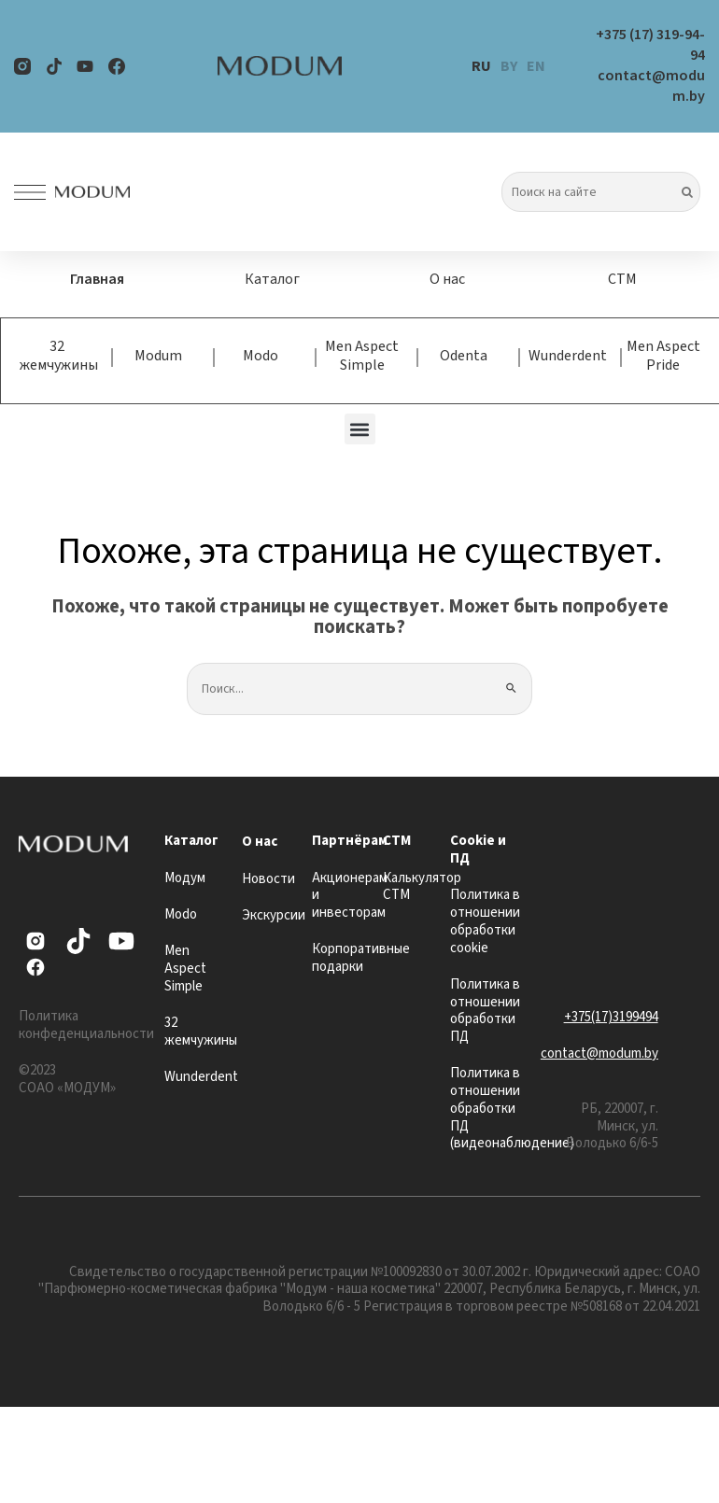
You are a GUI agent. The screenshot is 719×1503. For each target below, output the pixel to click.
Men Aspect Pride (663, 355)
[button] (360, 429)
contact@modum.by (599, 1053)
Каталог (272, 279)
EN (536, 66)
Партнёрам (350, 840)
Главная (97, 279)
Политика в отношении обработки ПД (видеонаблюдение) (512, 1108)
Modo (260, 355)
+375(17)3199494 (611, 1017)
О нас (447, 279)
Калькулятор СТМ (422, 887)
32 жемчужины (59, 355)
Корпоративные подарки (361, 957)
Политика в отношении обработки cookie (485, 921)
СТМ (622, 279)
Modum (158, 355)
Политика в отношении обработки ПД (485, 1010)
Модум (184, 878)
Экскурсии (273, 915)
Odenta (463, 355)
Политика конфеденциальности (86, 1025)
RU (481, 66)
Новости (268, 879)
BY (508, 66)
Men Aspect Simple (362, 355)
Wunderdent (568, 355)
